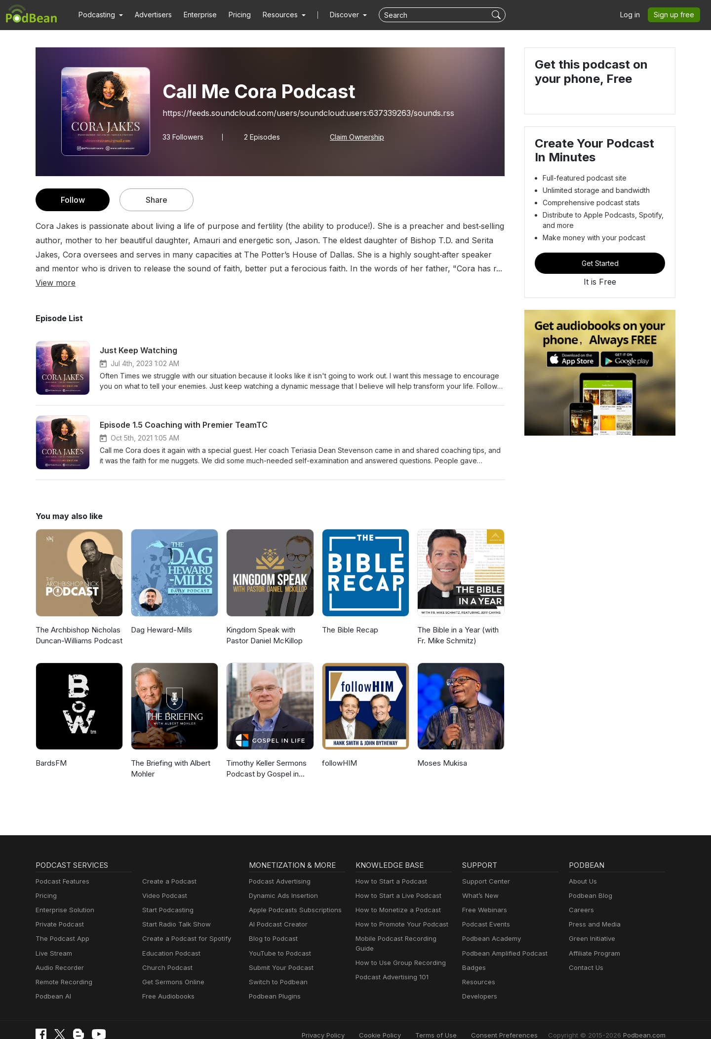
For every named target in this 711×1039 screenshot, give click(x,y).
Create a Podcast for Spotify (183, 924)
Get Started (600, 263)
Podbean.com (646, 1020)
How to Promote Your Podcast (399, 910)
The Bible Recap (349, 615)
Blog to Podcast (271, 924)
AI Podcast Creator (276, 910)
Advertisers (149, 15)
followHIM (338, 748)
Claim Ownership (352, 136)
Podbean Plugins (273, 982)
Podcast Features (61, 867)
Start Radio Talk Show (174, 910)
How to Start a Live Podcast (396, 881)
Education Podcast (169, 939)
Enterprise (194, 15)
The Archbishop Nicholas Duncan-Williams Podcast (78, 621)
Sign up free (676, 15)
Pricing (232, 15)
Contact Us (585, 953)
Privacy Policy (348, 1020)
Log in (633, 15)
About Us (582, 867)
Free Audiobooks (166, 982)
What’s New (479, 881)
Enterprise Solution (63, 895)
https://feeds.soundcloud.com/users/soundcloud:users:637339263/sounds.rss (297, 113)
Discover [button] (334, 15)
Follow (72, 199)
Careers (580, 895)
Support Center (484, 867)
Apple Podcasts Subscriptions (292, 895)
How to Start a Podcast (389, 867)
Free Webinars (483, 895)
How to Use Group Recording (398, 939)
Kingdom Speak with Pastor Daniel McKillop (263, 621)
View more (415, 268)
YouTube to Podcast (278, 939)
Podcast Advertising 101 (391, 953)
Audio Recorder (58, 953)
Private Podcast (58, 910)
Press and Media (593, 910)
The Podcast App (60, 924)
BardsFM (51, 748)
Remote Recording (63, 967)
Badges (473, 953)
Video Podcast (163, 881)
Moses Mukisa (441, 748)
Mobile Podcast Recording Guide (403, 924)
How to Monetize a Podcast (395, 895)
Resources (477, 967)
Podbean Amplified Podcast (502, 939)
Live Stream (53, 939)
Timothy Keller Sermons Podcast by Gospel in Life (268, 754)
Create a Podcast (167, 867)
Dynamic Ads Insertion (281, 881)
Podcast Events (485, 910)
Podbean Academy (489, 924)
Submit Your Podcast (279, 953)
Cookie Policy (402, 1020)
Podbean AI (52, 982)
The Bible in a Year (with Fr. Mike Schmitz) (457, 621)
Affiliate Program (593, 939)
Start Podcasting (166, 895)
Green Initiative (591, 924)
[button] (99, 15)
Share (156, 199)
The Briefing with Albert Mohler (169, 754)
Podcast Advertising (277, 867)
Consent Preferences (517, 1020)
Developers (478, 982)
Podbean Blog (589, 881)
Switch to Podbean (276, 967)
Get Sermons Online (171, 967)
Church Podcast (165, 953)
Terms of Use (454, 1020)
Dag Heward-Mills (160, 615)
